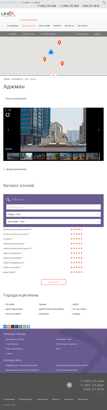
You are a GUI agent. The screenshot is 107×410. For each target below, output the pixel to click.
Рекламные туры (63, 339)
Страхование (12, 344)
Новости (57, 25)
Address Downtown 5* (12, 253)
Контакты (69, 25)
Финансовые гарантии (66, 344)
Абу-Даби (10, 304)
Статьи (9, 353)
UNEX (8, 14)
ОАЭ (27, 79)
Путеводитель (29, 25)
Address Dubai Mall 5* (12, 258)
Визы (58, 348)
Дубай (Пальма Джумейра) (51, 309)
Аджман (42, 304)
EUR (33, 2)
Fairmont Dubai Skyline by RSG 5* (17, 229)
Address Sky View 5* (12, 267)
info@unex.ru (98, 393)
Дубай (75, 304)
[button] (59, 43)
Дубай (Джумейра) (14, 309)
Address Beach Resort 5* (14, 243)
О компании (12, 25)
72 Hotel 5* (8, 239)
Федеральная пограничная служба (72, 365)
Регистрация (82, 34)
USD (22, 2)
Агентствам (44, 25)
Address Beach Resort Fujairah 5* (17, 248)
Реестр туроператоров (66, 370)
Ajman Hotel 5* (9, 272)
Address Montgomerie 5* (14, 262)
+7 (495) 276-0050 (69, 5)
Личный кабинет (48, 34)
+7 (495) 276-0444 (46, 5)
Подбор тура (28, 34)
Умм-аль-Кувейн (13, 313)
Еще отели (53, 282)
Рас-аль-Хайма (79, 309)
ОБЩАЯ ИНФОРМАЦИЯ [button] (16, 169)
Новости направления (16, 98)
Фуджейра (44, 313)
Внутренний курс (10, 2)
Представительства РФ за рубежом (22, 370)
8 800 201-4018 (91, 5)
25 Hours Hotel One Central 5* (16, 234)
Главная (12, 34)
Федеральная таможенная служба (22, 365)
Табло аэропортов (14, 348)
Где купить (83, 25)
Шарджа (76, 313)
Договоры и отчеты (15, 339)
